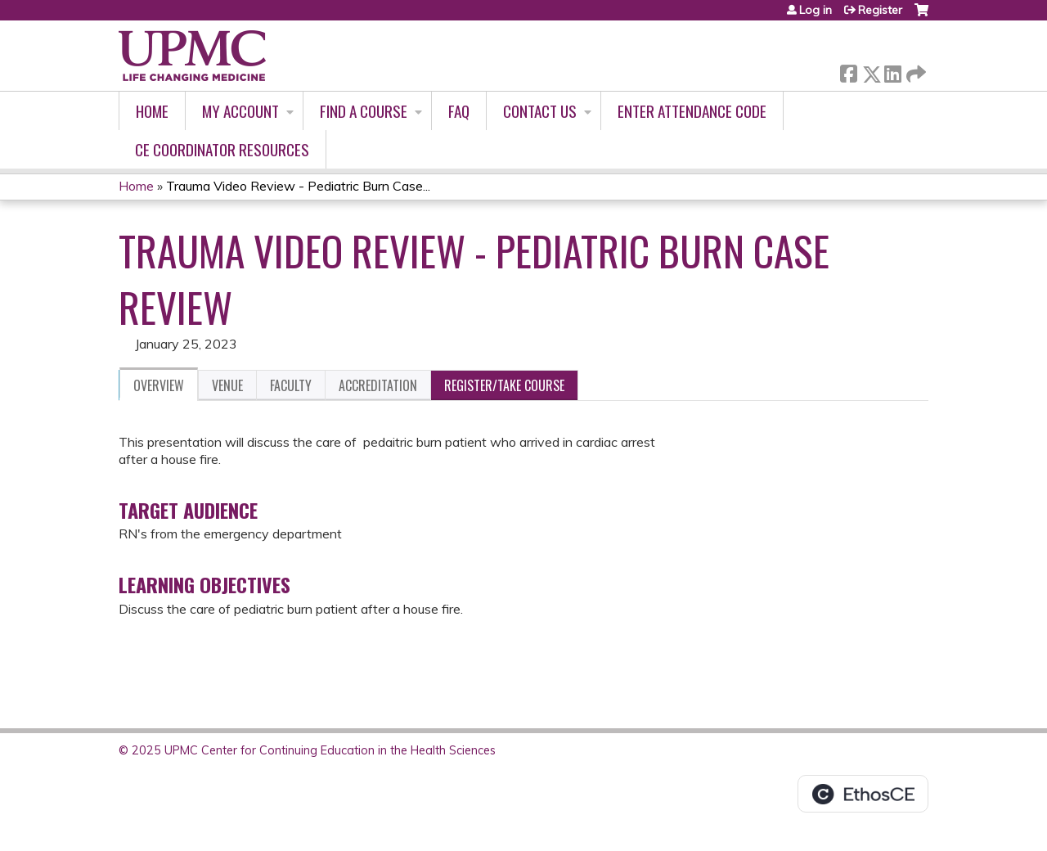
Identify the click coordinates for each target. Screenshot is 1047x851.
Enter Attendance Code (692, 111)
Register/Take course (504, 385)
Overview (158, 385)
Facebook (848, 70)
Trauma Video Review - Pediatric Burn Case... (298, 186)
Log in (815, 10)
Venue (227, 385)
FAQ (459, 111)
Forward (914, 70)
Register (880, 10)
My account (240, 111)
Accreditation (378, 385)
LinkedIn (892, 70)
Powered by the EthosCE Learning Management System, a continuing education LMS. (863, 794)
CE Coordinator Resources (222, 149)
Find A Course (363, 111)
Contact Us (540, 111)
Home (152, 111)
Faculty (291, 385)
